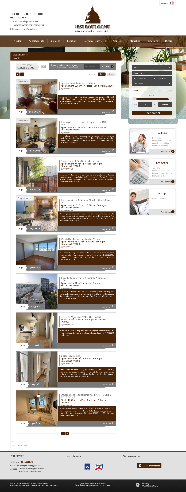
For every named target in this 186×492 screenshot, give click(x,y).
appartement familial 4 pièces (78, 83)
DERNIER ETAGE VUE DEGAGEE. (80, 239)
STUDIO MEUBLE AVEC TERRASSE (81, 317)
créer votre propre (25, 66)
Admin (47, 486)
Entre (134, 104)
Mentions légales (24, 486)
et (155, 104)
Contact (117, 41)
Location (71, 41)
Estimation (134, 41)
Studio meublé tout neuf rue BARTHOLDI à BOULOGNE (86, 396)
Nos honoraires (35, 486)
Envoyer (108, 66)
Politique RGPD (55, 486)
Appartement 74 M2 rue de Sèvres (80, 161)
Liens (42, 486)
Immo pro (153, 41)
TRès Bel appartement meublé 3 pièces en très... (84, 279)
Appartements (36, 41)
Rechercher (152, 113)
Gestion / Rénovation (94, 41)
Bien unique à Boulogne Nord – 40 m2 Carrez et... (87, 201)
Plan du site (14, 486)
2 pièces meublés (70, 356)
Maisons (55, 41)
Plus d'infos (168, 151)
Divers (168, 41)
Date (111, 74)
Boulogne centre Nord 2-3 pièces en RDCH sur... (85, 123)
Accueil (18, 41)
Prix (101, 74)
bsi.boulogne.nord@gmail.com (23, 29)
